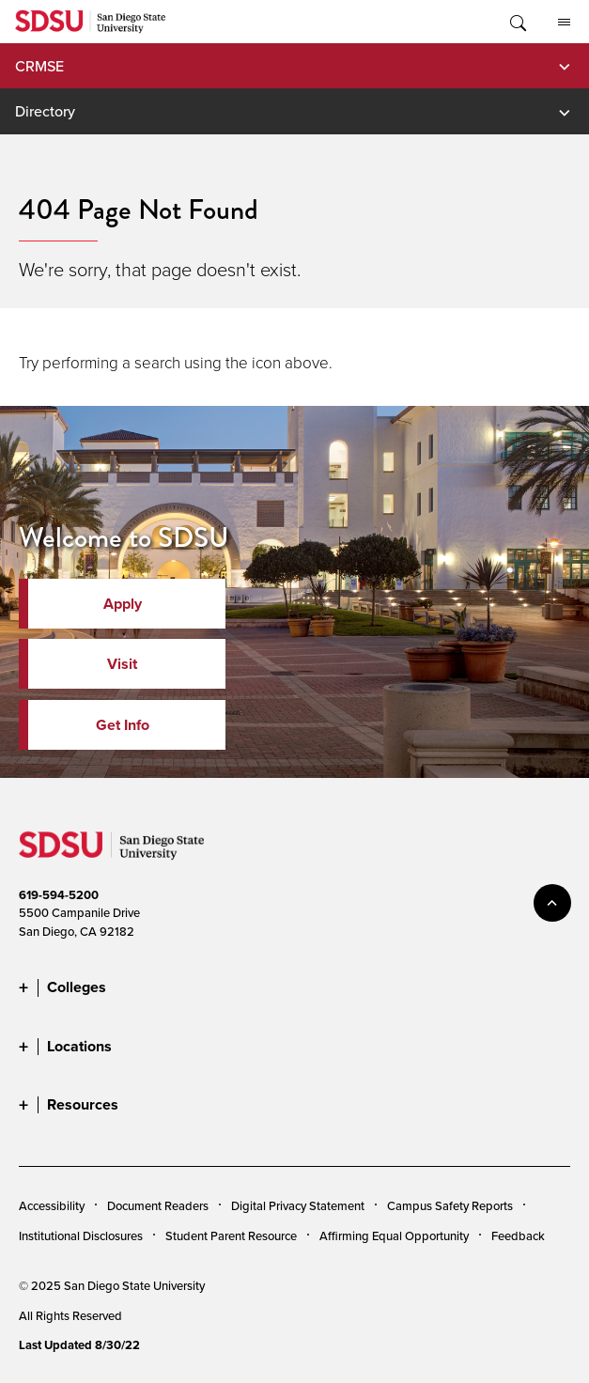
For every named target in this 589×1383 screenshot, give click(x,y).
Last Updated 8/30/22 (79, 1345)
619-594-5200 (59, 895)
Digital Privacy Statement (297, 1205)
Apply (122, 603)
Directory (45, 111)
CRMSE (39, 65)
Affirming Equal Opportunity (394, 1235)
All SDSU (564, 22)
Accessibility (52, 1205)
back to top (552, 903)
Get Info (122, 725)
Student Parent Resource (231, 1235)
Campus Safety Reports (450, 1205)
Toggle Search (516, 21)
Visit (122, 664)
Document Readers (158, 1205)
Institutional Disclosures (81, 1235)
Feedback (518, 1235)
